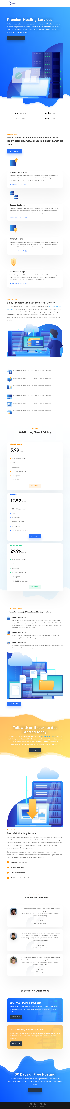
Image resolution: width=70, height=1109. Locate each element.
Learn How (35, 1085)
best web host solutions (48, 736)
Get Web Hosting (16, 38)
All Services (14, 151)
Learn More (14, 703)
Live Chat (35, 750)
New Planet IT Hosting (33, 1107)
